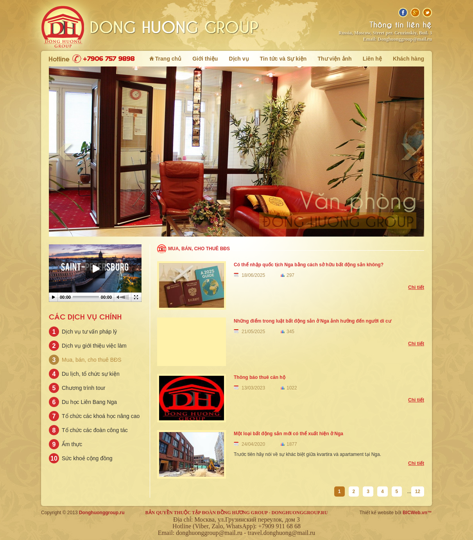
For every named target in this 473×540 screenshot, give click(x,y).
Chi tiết (416, 287)
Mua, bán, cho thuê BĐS (199, 248)
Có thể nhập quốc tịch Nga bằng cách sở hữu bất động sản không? (308, 264)
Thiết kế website (377, 512)
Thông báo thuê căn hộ (259, 377)
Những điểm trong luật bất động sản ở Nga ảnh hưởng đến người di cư (312, 321)
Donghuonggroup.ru (102, 512)
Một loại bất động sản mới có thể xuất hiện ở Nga (288, 433)
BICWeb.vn (415, 512)
